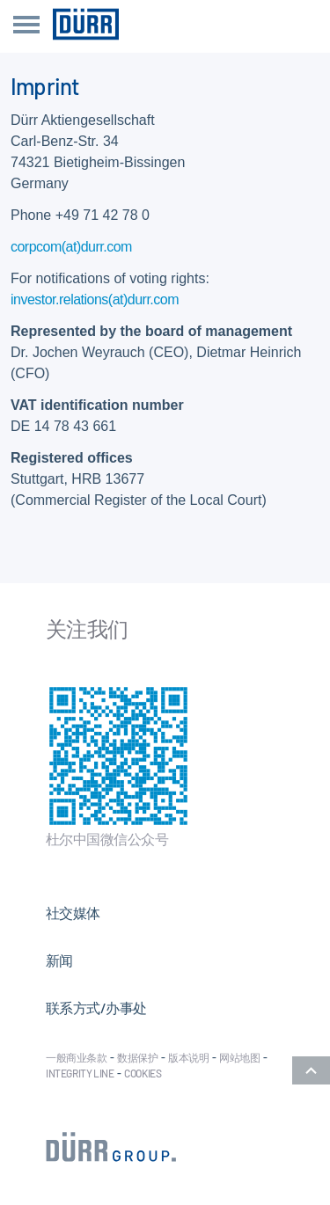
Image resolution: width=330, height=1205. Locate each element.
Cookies (142, 1073)
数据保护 (137, 1057)
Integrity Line (80, 1073)
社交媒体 (73, 912)
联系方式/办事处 (96, 1007)
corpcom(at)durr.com (71, 246)
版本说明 (188, 1057)
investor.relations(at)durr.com (95, 299)
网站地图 (239, 1057)
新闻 (59, 960)
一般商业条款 (76, 1057)
